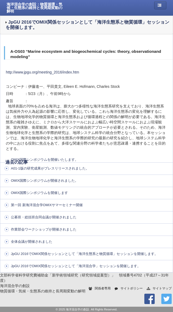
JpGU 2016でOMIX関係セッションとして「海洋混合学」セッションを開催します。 (76, 266)
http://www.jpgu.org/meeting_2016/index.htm (42, 72)
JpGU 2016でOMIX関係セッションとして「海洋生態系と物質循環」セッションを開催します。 (84, 254)
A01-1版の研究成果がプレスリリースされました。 (50, 168)
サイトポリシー (131, 288)
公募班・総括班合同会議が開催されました (43, 217)
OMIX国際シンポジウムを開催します (39, 193)
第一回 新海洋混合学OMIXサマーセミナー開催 (47, 205)
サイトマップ (162, 288)
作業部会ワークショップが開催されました (43, 229)
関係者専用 (103, 288)
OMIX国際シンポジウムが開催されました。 (44, 181)
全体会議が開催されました (31, 242)
